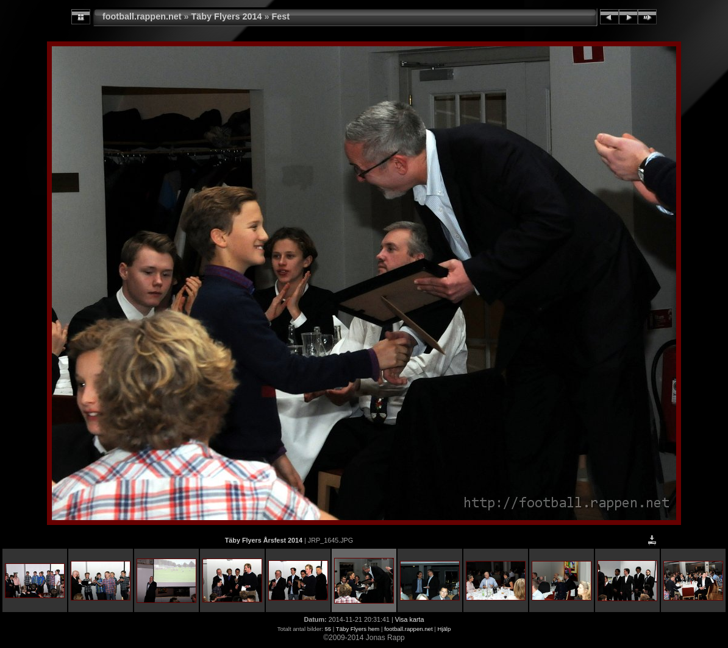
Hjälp (444, 628)
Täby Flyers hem (357, 628)
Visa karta (409, 619)
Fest (281, 16)
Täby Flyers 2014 (226, 16)
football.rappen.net (142, 16)
